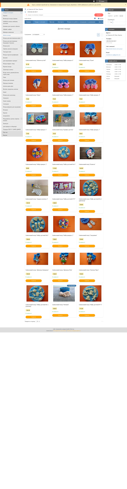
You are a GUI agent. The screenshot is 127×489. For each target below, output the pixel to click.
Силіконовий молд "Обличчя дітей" (36, 60)
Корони (5, 113)
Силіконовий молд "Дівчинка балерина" (37, 270)
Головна (28, 22)
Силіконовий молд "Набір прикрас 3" (62, 95)
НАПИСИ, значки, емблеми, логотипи (10, 22)
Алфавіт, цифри (7, 29)
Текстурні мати (7, 52)
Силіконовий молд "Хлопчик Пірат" (89, 270)
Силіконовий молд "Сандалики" (88, 235)
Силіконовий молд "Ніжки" (33, 95)
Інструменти (6, 116)
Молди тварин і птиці (9, 63)
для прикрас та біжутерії (10, 126)
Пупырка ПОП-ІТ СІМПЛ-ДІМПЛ (12, 129)
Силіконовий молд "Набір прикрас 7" (89, 130)
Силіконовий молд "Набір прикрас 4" (89, 95)
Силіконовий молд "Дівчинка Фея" (62, 270)
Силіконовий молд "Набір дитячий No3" (37, 235)
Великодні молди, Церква (10, 18)
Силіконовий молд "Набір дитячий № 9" (63, 199)
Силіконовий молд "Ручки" (86, 60)
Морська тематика (8, 83)
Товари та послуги (8, 12)
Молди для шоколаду (9, 95)
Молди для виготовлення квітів (11, 38)
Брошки (5, 58)
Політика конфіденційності (74, 330)
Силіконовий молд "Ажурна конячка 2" (37, 199)
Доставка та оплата (105, 22)
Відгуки (5, 135)
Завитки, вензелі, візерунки (10, 49)
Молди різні (6, 46)
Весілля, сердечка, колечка (10, 89)
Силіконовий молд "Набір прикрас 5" (36, 130)
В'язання (5, 110)
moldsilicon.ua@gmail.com (113, 55)
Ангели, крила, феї (8, 86)
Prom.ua (72, 329)
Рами (4, 77)
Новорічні (6, 98)
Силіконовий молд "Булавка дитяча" (62, 130)
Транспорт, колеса (8, 69)
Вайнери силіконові (8, 32)
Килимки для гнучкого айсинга (11, 26)
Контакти (61, 22)
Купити (34, 71)
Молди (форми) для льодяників (12, 107)
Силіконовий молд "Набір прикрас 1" (62, 235)
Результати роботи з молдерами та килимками (81, 22)
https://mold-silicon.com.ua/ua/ (114, 49)
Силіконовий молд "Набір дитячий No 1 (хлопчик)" (37, 305)
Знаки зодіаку (7, 101)
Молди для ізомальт (8, 80)
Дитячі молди (7, 35)
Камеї (4, 92)
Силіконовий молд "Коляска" (87, 164)
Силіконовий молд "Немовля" (60, 305)
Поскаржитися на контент (59, 330)
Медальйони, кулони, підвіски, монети (11, 119)
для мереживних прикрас (10, 60)
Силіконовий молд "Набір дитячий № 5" (90, 305)
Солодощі (6, 104)
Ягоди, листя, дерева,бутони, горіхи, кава (11, 73)
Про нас (5, 132)
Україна (5, 15)
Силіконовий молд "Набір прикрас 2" (36, 164)
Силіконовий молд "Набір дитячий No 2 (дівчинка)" (90, 200)
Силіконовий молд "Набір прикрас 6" (62, 60)
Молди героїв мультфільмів (10, 55)
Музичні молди (7, 66)
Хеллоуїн (5, 123)
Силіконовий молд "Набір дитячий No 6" (64, 164)
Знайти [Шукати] (99, 15)
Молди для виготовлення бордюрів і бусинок (10, 42)
